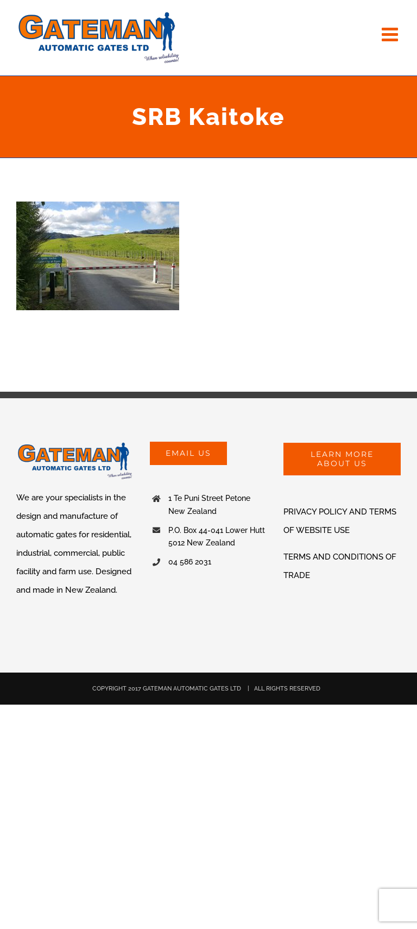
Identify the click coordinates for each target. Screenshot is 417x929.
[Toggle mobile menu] (391, 33)
